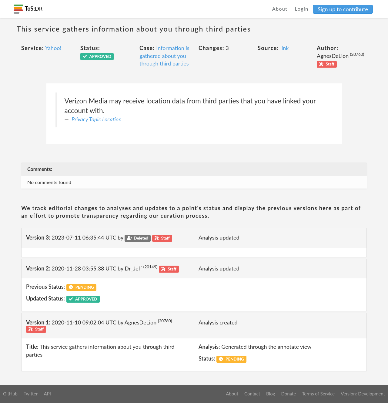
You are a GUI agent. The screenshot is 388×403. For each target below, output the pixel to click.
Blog (270, 393)
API (47, 393)
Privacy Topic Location (97, 119)
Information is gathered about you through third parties (164, 56)
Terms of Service (318, 393)
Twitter (31, 393)
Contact (252, 393)
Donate (288, 393)
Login (302, 9)
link (284, 48)
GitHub (10, 393)
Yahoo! (53, 48)
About (280, 9)
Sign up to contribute (343, 9)
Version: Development (363, 393)
